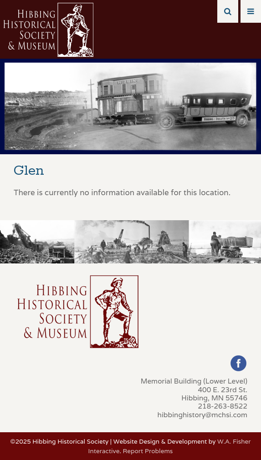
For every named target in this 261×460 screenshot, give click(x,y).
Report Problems (148, 451)
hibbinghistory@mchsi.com (202, 414)
